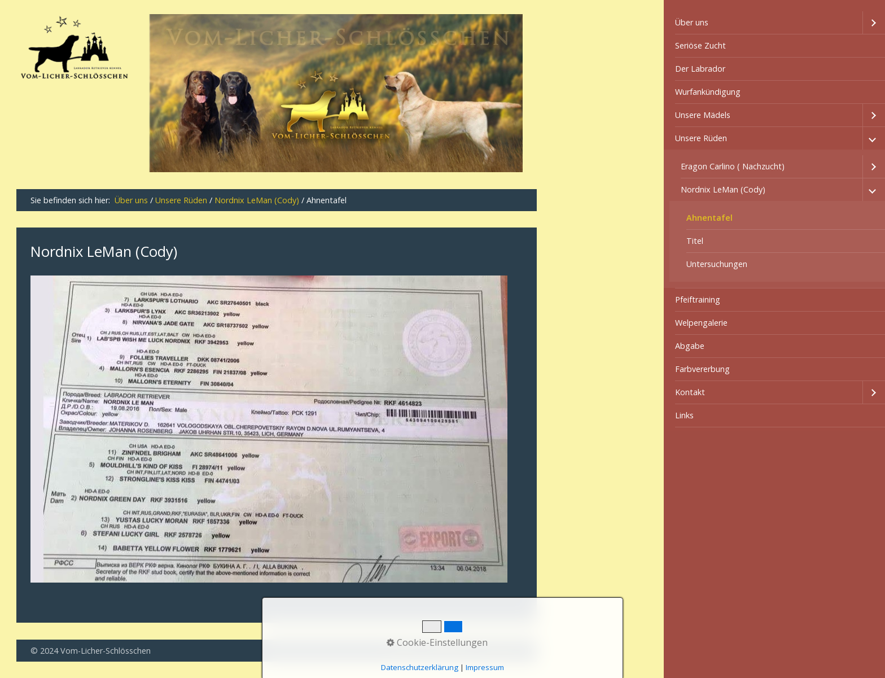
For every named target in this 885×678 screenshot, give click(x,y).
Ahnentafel (709, 217)
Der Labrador (700, 68)
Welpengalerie (701, 322)
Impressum (502, 650)
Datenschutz (449, 650)
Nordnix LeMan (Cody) (723, 189)
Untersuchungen (716, 264)
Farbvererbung (702, 369)
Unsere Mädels (702, 115)
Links (684, 415)
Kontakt (690, 392)
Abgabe (689, 345)
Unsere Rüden (701, 138)
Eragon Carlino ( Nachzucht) (733, 166)
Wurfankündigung (708, 91)
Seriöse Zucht (700, 45)
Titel (694, 240)
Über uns (691, 22)
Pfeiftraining (697, 299)
